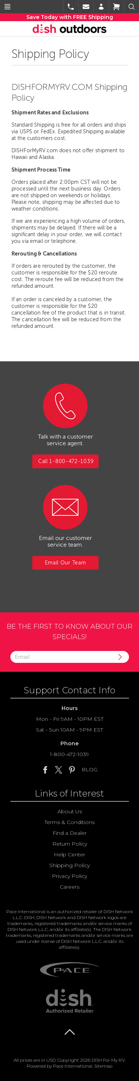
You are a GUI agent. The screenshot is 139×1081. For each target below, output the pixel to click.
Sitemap (103, 1066)
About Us (69, 811)
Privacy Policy (69, 876)
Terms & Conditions (69, 822)
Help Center (69, 854)
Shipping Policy (69, 865)
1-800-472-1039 (69, 754)
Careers (69, 886)
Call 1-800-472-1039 (65, 461)
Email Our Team (65, 563)
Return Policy (69, 843)
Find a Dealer (70, 833)
